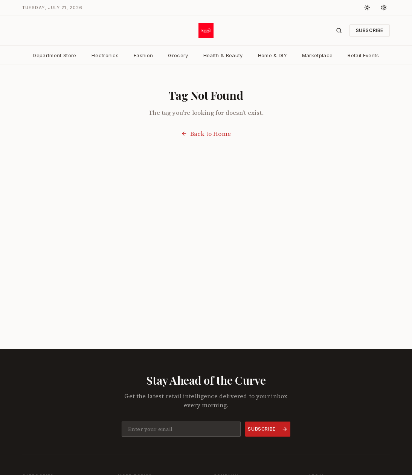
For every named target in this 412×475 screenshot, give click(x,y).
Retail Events (363, 55)
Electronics (105, 55)
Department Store (54, 55)
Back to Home (206, 133)
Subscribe (369, 30)
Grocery (178, 55)
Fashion (143, 55)
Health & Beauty (223, 55)
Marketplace (317, 55)
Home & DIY (272, 55)
